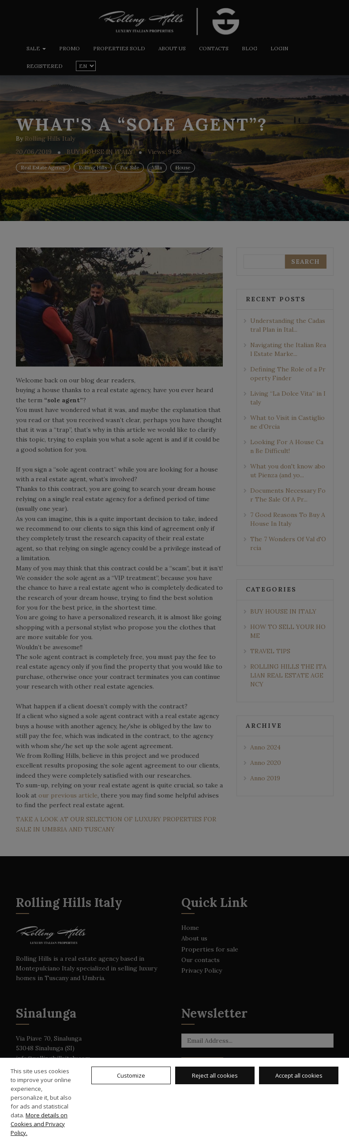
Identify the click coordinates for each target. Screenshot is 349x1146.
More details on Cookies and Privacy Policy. (39, 1124)
